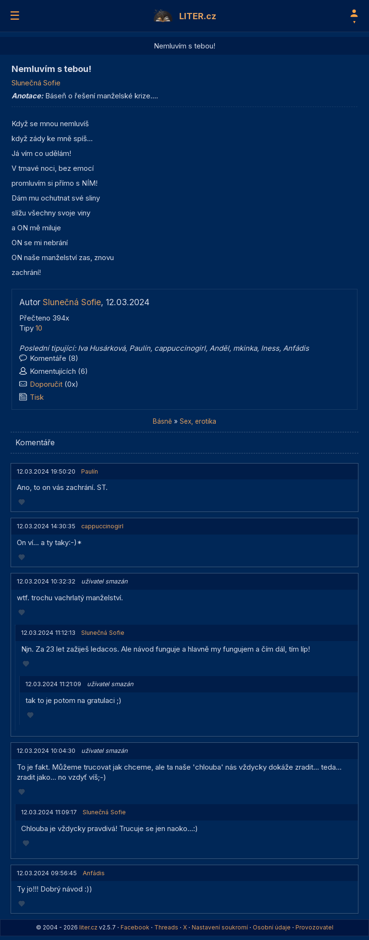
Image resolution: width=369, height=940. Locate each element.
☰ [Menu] (15, 16)
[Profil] (354, 16)
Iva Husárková (101, 348)
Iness (270, 348)
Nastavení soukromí (220, 927)
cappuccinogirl (180, 348)
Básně (162, 421)
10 (39, 328)
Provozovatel (314, 927)
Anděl (219, 348)
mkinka (245, 348)
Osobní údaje (272, 927)
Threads (166, 927)
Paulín (139, 348)
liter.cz (88, 927)
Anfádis (296, 348)
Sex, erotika (198, 421)
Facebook (135, 927)
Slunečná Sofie (36, 82)
